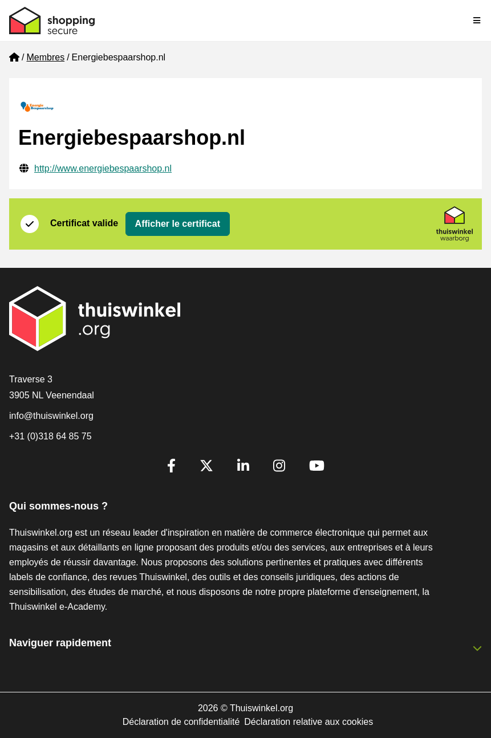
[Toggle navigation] (477, 20)
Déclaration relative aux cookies (308, 722)
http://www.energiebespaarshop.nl (103, 168)
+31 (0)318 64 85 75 (50, 436)
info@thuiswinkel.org (51, 416)
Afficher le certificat (177, 224)
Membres (45, 57)
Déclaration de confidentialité (181, 722)
